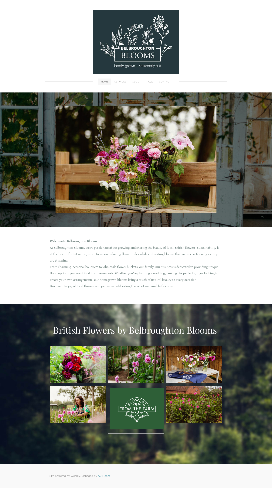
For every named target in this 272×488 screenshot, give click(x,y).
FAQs (150, 81)
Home (105, 81)
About (136, 81)
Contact (165, 81)
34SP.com (104, 475)
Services (120, 81)
